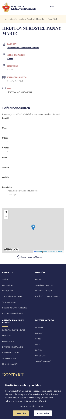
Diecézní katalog (18, 19)
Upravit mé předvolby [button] (31, 406)
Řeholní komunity (10, 364)
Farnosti (39, 333)
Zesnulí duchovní (43, 361)
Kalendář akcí (8, 285)
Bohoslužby (40, 356)
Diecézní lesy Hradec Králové (47, 296)
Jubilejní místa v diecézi (12, 296)
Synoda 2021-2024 (9, 302)
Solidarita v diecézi (43, 291)
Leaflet (38, 252)
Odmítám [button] (21, 413)
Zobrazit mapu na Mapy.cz (31, 257)
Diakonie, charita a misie (12, 347)
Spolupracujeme (9, 358)
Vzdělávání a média (10, 352)
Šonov (10, 58)
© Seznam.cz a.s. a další (53, 252)
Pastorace (6, 336)
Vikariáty (39, 327)
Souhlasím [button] (43, 413)
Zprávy (5, 279)
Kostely (30, 19)
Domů (7, 19)
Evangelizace (8, 341)
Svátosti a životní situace (13, 330)
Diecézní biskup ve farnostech (15, 308)
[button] (33, 227)
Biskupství (39, 279)
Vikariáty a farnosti (44, 285)
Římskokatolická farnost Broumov (23, 47)
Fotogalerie (7, 291)
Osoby (38, 339)
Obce (37, 344)
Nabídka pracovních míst (13, 313)
